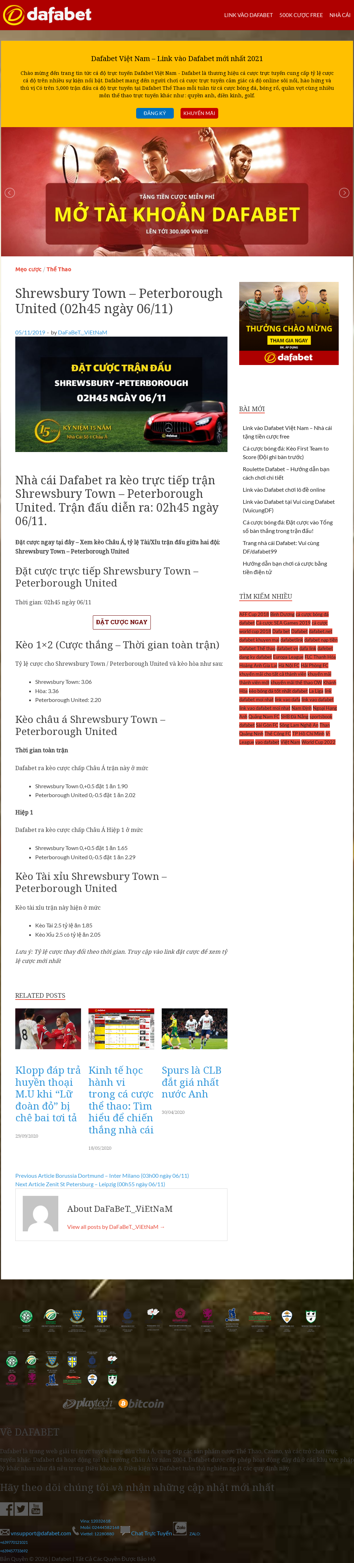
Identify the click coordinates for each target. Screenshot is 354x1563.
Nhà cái (340, 15)
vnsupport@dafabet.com (36, 1533)
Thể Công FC (277, 733)
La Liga (316, 691)
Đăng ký (155, 113)
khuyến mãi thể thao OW (296, 682)
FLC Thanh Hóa (320, 657)
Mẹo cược (28, 269)
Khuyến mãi (199, 113)
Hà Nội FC (289, 665)
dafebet (325, 648)
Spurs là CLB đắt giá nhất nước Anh (191, 1081)
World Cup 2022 (318, 742)
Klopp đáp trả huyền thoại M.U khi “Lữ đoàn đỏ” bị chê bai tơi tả (48, 1093)
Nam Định (301, 708)
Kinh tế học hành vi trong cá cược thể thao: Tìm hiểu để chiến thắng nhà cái (121, 1099)
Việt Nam (290, 742)
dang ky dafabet (255, 657)
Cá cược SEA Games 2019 (283, 623)
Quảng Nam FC (264, 716)
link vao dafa (287, 699)
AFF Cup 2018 (254, 614)
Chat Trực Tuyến (146, 1533)
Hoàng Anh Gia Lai (258, 665)
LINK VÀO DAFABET (248, 15)
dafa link (307, 648)
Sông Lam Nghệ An (298, 725)
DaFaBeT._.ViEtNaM (82, 332)
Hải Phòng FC (314, 665)
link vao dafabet (317, 699)
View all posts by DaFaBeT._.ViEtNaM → (116, 1226)
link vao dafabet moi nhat (264, 708)
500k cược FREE (301, 15)
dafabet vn (287, 648)
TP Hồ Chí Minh (308, 733)
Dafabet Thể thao (257, 648)
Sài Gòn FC (267, 725)
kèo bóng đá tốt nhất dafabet (278, 691)
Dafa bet (281, 631)
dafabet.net (320, 631)
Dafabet (299, 631)
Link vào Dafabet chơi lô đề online (284, 489)
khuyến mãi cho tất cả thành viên (272, 674)
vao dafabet (267, 742)
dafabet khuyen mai (259, 640)
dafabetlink (291, 640)
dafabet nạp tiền (321, 640)
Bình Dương (282, 614)
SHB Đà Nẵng (295, 716)
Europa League (288, 657)
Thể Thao (59, 269)
